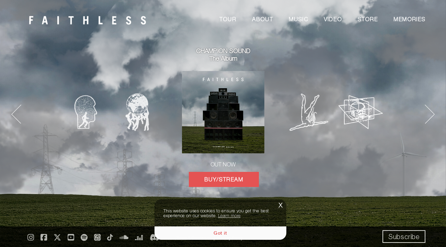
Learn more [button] (229, 215)
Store (367, 19)
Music (298, 19)
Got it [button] (220, 233)
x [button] (280, 204)
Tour (227, 19)
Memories (409, 19)
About (262, 19)
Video (333, 19)
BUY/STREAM (223, 179)
